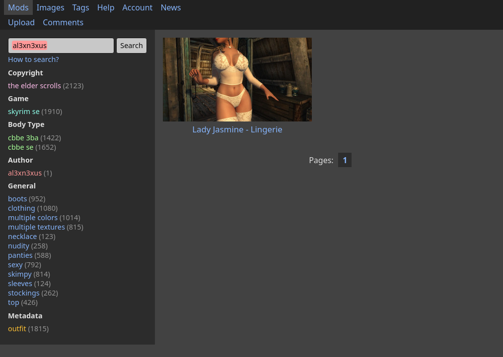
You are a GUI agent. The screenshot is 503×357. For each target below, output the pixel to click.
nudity (28, 245)
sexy (24, 264)
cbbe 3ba (34, 137)
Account (138, 7)
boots (26, 198)
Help (106, 7)
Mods (18, 7)
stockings (33, 293)
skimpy (29, 274)
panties (29, 255)
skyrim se (35, 111)
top (23, 302)
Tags (80, 7)
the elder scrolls (45, 85)
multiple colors (44, 217)
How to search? (33, 59)
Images (51, 7)
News (170, 7)
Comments (63, 22)
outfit (28, 328)
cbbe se (32, 147)
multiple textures (45, 227)
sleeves (29, 283)
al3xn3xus (30, 173)
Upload (21, 22)
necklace (32, 236)
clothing (33, 208)
